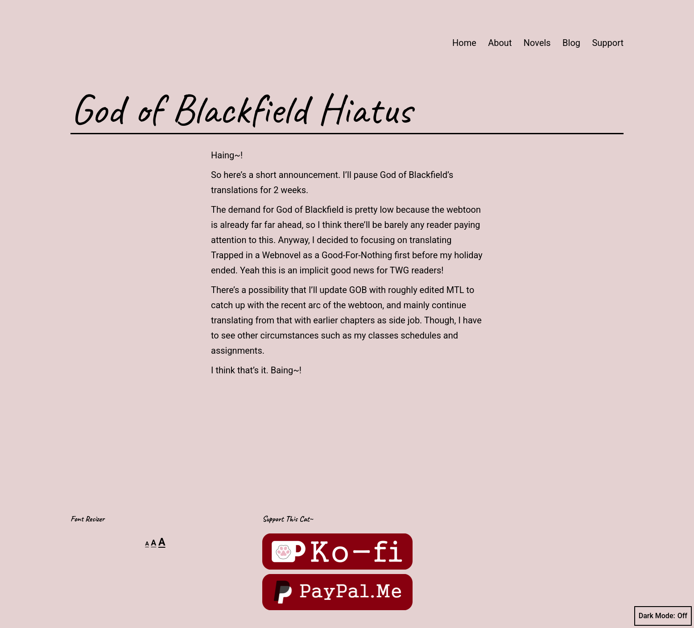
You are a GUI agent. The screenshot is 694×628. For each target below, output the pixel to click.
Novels (537, 42)
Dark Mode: (663, 616)
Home (464, 42)
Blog (571, 42)
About (500, 42)
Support (608, 42)
